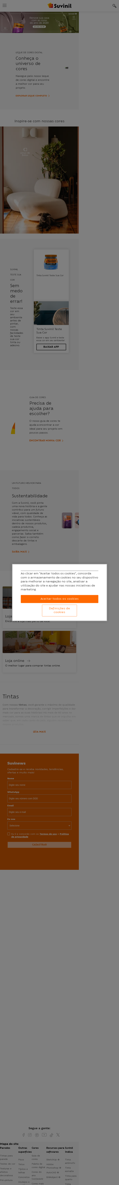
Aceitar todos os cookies (59, 599)
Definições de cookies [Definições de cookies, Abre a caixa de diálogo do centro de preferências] (59, 610)
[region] (59, 592)
